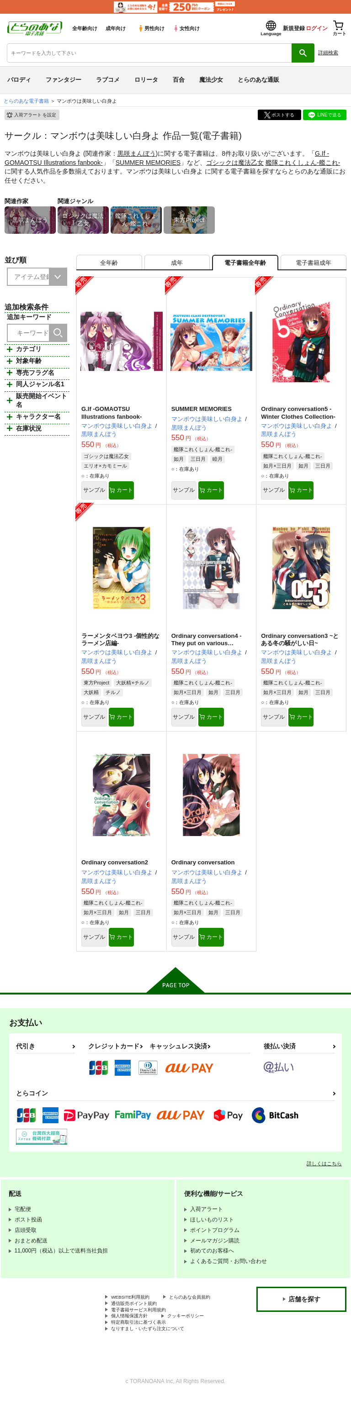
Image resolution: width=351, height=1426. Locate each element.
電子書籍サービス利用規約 (144, 1333)
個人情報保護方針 (133, 1341)
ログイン (317, 28)
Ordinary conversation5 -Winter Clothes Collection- (298, 417)
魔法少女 (211, 79)
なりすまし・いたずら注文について (155, 1356)
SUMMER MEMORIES (148, 162)
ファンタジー (63, 79)
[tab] (109, 265)
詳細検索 (328, 52)
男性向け (151, 28)
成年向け (116, 28)
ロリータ (146, 79)
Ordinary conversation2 (114, 872)
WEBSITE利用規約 (134, 1310)
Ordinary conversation (203, 872)
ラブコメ (108, 79)
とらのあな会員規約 (135, 1318)
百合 (179, 79)
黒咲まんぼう (136, 153)
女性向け (186, 28)
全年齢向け (84, 28)
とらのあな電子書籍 (26, 101)
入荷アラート (31, 115)
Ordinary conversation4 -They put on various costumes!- (206, 651)
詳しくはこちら (324, 1176)
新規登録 (294, 28)
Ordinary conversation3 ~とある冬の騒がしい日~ (300, 647)
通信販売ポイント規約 (138, 1325)
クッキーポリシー (196, 1341)
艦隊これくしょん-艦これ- (303, 162)
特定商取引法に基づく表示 (144, 1349)
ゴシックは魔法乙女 (235, 162)
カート (142, 496)
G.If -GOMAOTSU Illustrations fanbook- (111, 417)
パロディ (19, 79)
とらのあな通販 (258, 79)
